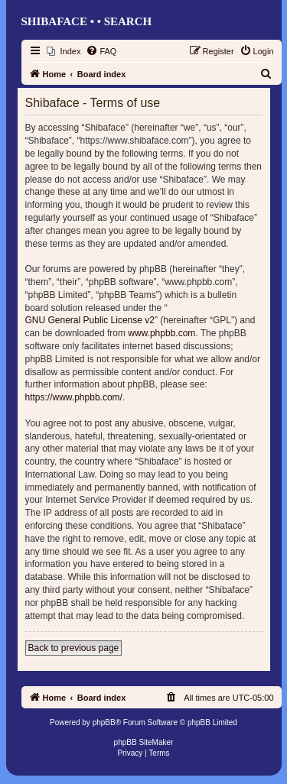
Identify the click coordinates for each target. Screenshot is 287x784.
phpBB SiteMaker (144, 742)
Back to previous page (73, 648)
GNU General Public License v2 (90, 320)
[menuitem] (64, 51)
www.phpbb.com (161, 333)
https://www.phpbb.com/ (73, 397)
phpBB (104, 722)
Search (128, 21)
